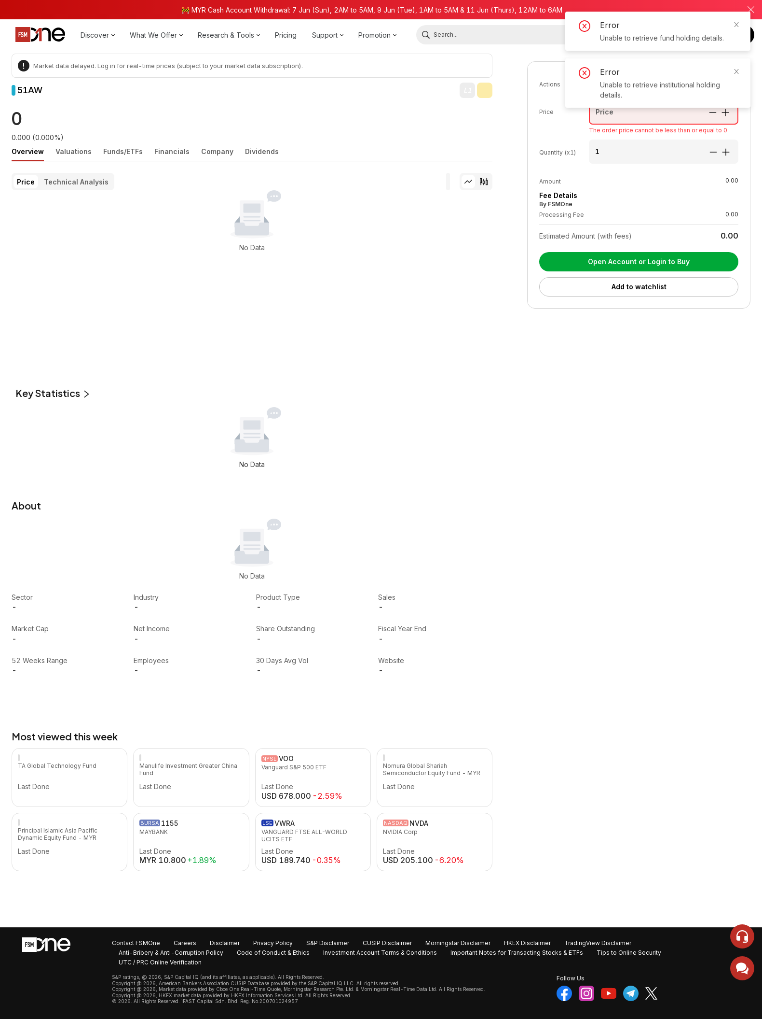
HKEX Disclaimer (527, 943)
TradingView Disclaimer (597, 943)
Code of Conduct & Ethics (273, 952)
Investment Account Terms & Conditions (380, 952)
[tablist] (252, 151)
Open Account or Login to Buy (639, 261)
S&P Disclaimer (327, 943)
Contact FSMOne (136, 943)
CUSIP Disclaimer (387, 943)
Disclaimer (225, 943)
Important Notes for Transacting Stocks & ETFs (516, 952)
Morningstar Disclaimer (457, 943)
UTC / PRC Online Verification (160, 962)
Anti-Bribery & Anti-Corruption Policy (171, 952)
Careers (185, 943)
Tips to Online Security (629, 952)
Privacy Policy (273, 943)
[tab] (28, 152)
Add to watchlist (639, 287)
